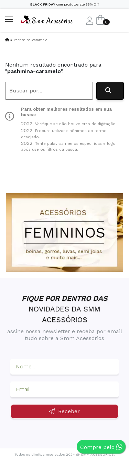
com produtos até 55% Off (64, 4)
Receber (64, 411)
